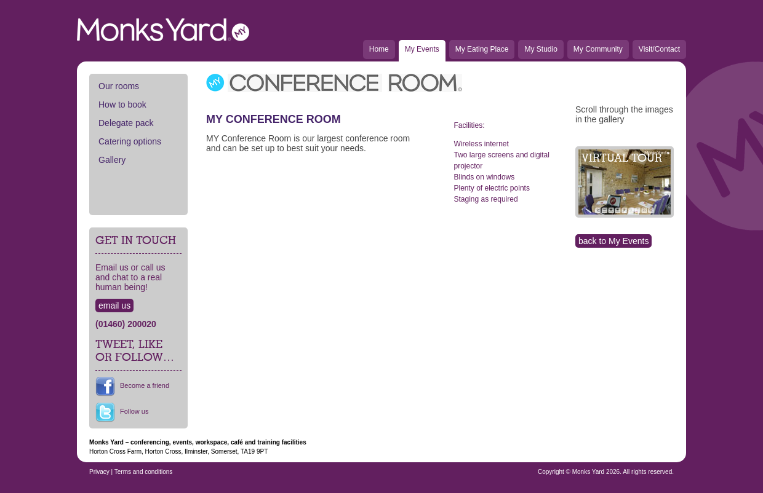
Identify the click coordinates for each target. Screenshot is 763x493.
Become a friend (144, 385)
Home (379, 49)
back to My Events (613, 241)
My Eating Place (482, 49)
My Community (598, 49)
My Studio (540, 49)
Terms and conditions (143, 471)
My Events (422, 49)
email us (114, 305)
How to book (122, 104)
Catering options (129, 141)
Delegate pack (126, 123)
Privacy (99, 471)
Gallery (112, 160)
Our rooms (118, 86)
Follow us (134, 411)
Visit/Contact (659, 49)
